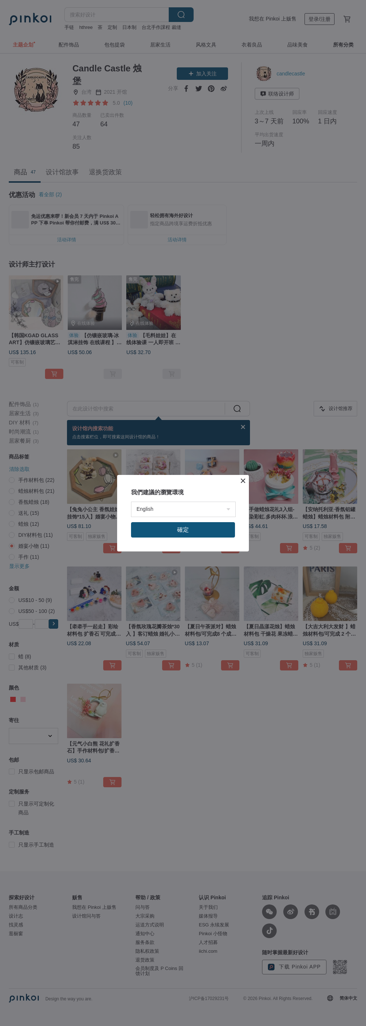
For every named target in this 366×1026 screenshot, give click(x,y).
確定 (183, 606)
